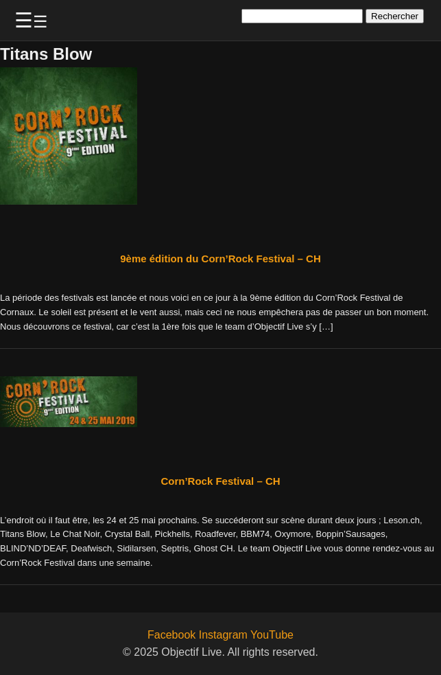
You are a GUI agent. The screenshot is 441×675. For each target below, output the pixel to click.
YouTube (272, 635)
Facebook (171, 635)
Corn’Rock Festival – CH (220, 481)
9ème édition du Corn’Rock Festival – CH (220, 258)
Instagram (223, 635)
